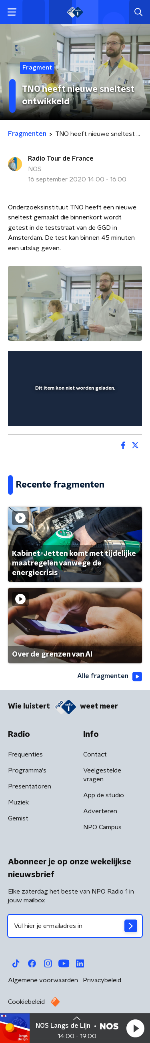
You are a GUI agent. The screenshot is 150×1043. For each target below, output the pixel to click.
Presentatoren (29, 786)
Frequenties (25, 754)
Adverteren (100, 811)
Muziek (18, 802)
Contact (95, 754)
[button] (135, 1028)
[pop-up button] (99, 362)
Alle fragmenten (109, 676)
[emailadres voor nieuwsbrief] (75, 926)
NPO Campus (102, 827)
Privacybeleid (102, 980)
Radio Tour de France (61, 158)
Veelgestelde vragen (102, 774)
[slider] (73, 412)
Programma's (27, 770)
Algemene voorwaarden (43, 980)
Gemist (18, 818)
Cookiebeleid (26, 1002)
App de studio (103, 795)
